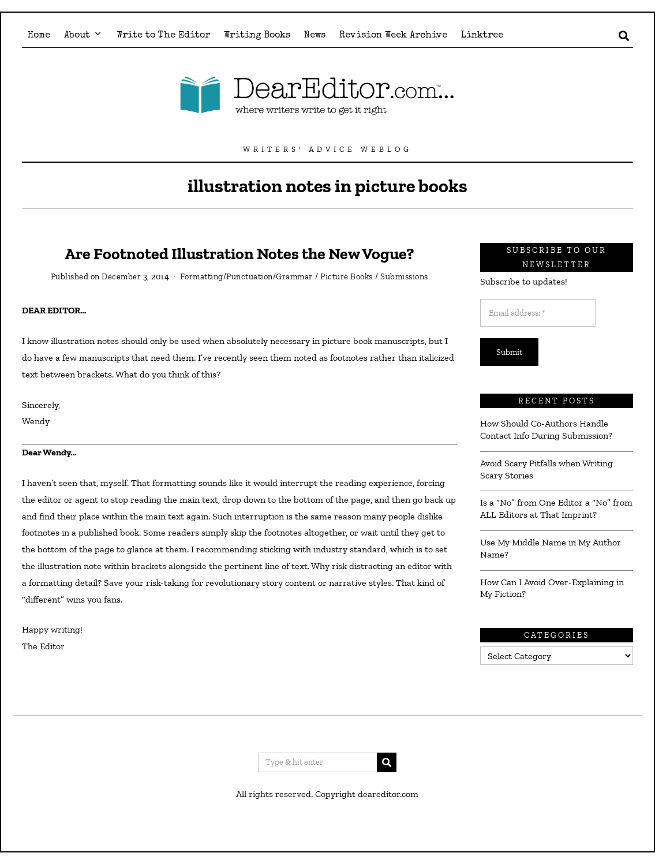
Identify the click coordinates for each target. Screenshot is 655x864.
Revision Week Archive (393, 35)
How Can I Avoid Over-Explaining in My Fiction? (552, 588)
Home (39, 35)
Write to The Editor (163, 35)
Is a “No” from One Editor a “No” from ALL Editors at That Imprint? (556, 508)
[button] (386, 762)
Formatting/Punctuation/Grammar (246, 276)
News (314, 35)
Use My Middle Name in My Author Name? (550, 548)
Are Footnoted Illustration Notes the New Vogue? (239, 253)
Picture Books (346, 276)
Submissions (404, 276)
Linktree (482, 35)
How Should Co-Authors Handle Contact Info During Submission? (546, 429)
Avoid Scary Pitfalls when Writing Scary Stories (546, 469)
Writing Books (257, 35)
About (77, 35)
